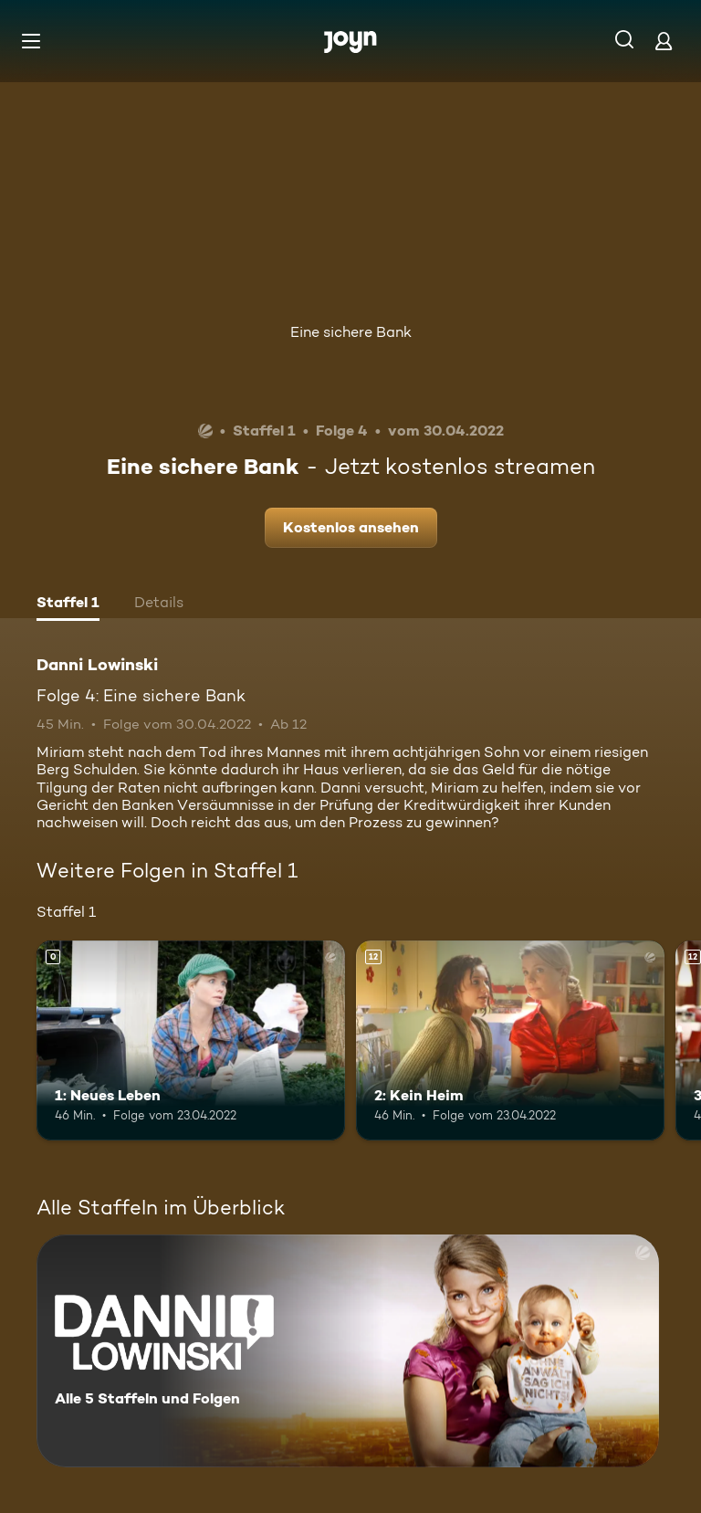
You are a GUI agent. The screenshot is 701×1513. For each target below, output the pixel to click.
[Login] (663, 41)
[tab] (68, 604)
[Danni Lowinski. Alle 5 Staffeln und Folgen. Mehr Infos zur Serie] (348, 1351)
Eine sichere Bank (351, 332)
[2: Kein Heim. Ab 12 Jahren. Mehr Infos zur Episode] (510, 1040)
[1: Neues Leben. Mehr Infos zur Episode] (191, 1040)
